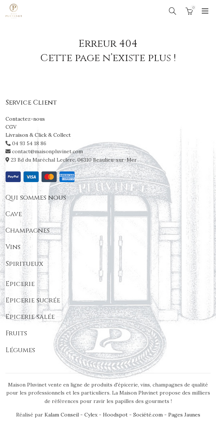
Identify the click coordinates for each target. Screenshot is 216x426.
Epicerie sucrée (32, 300)
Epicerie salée (30, 316)
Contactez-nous (25, 119)
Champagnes (27, 230)
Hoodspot (115, 414)
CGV (10, 127)
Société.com (148, 414)
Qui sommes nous (35, 197)
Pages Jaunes (184, 414)
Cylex (90, 414)
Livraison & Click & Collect (38, 135)
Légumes (20, 350)
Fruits (16, 333)
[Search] (172, 10)
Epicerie (20, 284)
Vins (12, 247)
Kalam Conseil (62, 414)
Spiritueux (24, 263)
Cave (13, 214)
